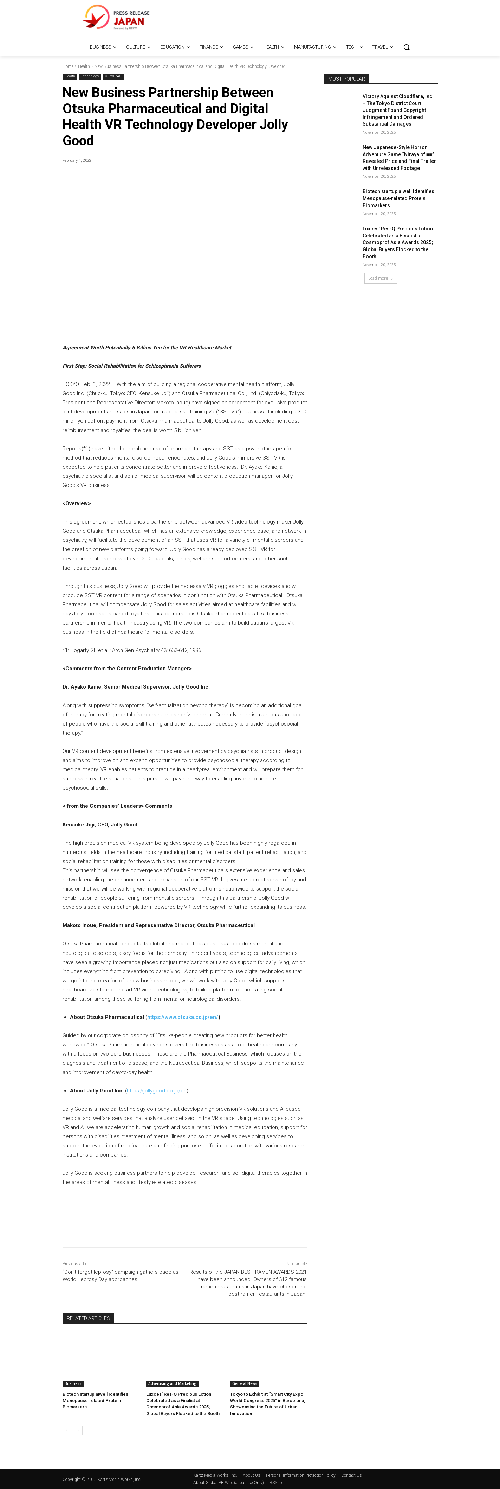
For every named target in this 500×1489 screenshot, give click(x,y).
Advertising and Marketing (172, 1383)
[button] (406, 47)
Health (84, 66)
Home (68, 66)
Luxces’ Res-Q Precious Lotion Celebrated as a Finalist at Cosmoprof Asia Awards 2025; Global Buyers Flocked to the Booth (398, 242)
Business (73, 1383)
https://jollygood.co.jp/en (157, 1091)
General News (244, 1383)
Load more (380, 278)
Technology (90, 77)
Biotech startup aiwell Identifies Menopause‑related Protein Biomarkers (95, 1400)
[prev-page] (67, 1430)
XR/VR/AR (113, 77)
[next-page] (78, 1430)
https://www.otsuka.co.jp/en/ (182, 1017)
